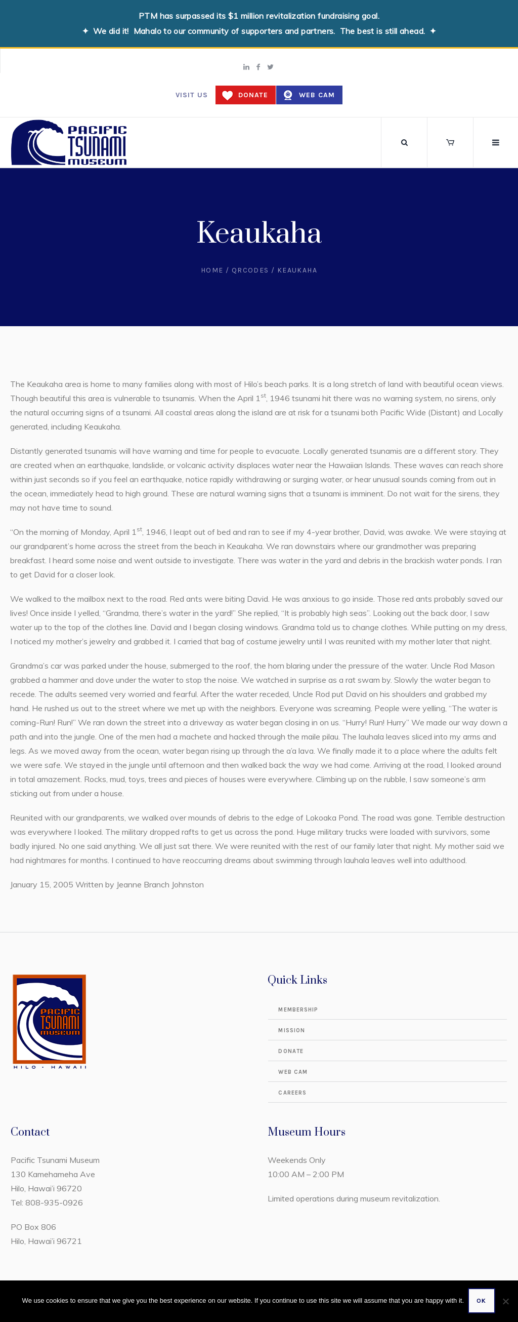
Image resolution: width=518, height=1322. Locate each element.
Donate (253, 95)
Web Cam (317, 95)
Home (212, 270)
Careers (292, 1093)
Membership (298, 1009)
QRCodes (250, 270)
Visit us (192, 95)
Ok (482, 1301)
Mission (291, 1030)
